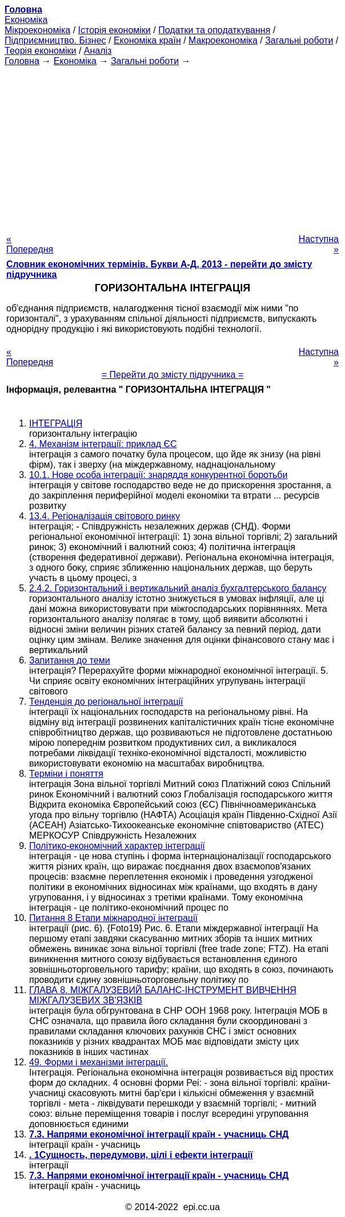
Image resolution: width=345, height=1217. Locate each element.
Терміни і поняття (66, 774)
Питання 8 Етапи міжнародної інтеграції (113, 918)
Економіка (26, 20)
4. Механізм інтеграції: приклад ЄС (103, 444)
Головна (22, 61)
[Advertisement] (172, 146)
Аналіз (98, 51)
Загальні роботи (299, 40)
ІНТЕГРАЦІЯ (55, 423)
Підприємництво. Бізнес (55, 40)
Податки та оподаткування (214, 30)
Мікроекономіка (37, 30)
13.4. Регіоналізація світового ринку (104, 516)
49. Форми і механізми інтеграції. (98, 1062)
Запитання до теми (69, 660)
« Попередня (29, 244)
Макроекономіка (223, 40)
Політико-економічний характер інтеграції (117, 846)
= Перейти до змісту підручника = (173, 375)
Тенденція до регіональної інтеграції (106, 701)
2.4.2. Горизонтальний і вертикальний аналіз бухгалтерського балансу (177, 588)
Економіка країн (147, 40)
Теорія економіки (40, 51)
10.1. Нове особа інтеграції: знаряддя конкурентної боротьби (158, 475)
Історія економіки (114, 30)
